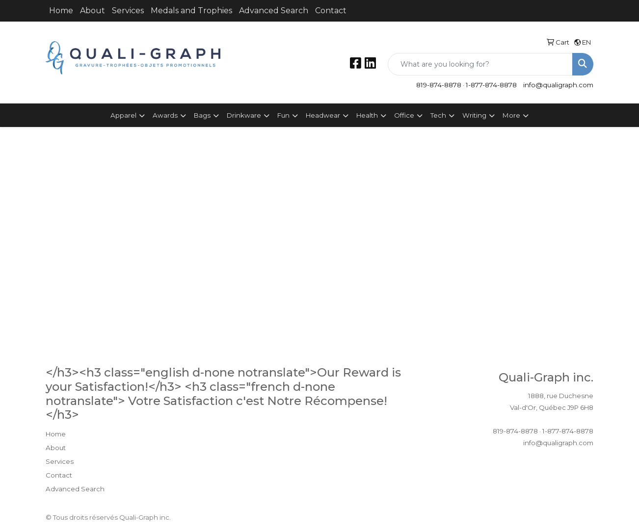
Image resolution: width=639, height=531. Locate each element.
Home (61, 10)
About (92, 10)
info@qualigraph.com (558, 85)
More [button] (511, 115)
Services (128, 10)
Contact (330, 10)
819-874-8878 (438, 85)
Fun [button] (283, 115)
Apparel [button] (123, 115)
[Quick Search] (480, 64)
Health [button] (367, 115)
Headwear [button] (323, 115)
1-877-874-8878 (491, 85)
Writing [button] (474, 115)
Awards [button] (165, 115)
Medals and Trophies (191, 10)
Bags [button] (202, 115)
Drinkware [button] (244, 115)
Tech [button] (438, 115)
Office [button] (404, 115)
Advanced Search (273, 10)
